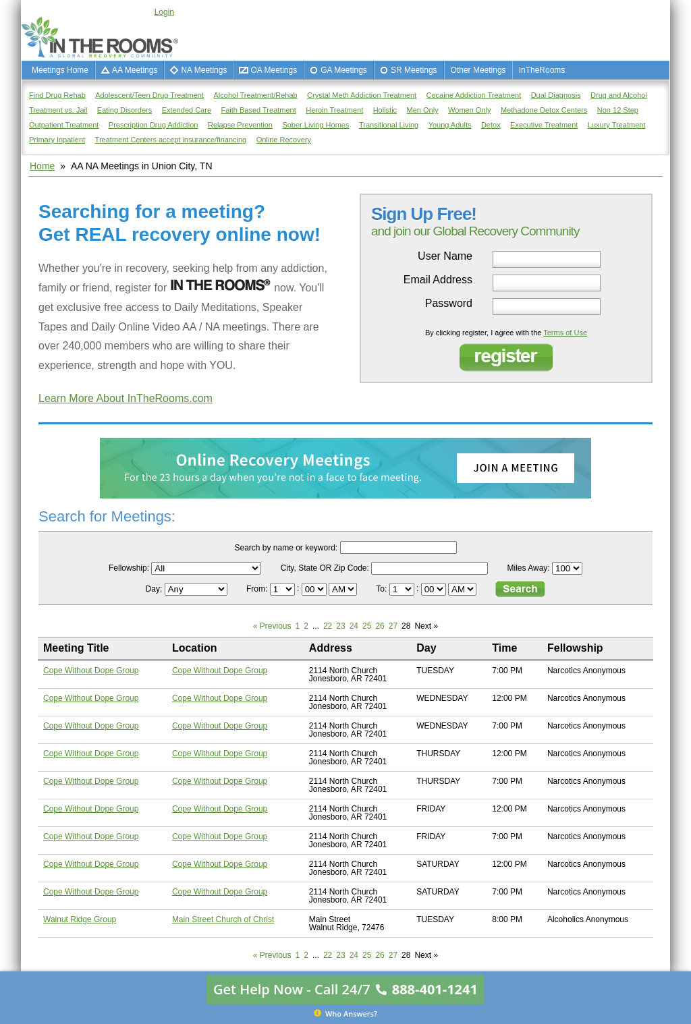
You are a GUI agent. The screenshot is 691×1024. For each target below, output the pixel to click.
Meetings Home (60, 70)
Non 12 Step (617, 110)
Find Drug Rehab (57, 95)
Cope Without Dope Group (90, 670)
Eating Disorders (124, 110)
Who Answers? (345, 1013)
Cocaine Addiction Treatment (474, 95)
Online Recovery (283, 140)
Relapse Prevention (240, 125)
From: (258, 589)
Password (448, 303)
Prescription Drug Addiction (153, 125)
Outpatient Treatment (64, 125)
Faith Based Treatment (258, 110)
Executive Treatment (544, 125)
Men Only (423, 110)
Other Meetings (478, 70)
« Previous (272, 626)
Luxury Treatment (617, 125)
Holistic (385, 110)
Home (42, 166)
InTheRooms (542, 70)
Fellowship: (129, 568)
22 (327, 626)
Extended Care (186, 110)
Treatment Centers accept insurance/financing (171, 140)
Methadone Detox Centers (544, 110)
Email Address (438, 280)
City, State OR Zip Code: (325, 568)
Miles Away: (528, 568)
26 (379, 626)
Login (164, 12)
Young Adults (450, 125)
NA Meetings (204, 70)
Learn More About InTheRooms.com (125, 398)
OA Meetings (273, 70)
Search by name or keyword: (285, 547)
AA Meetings (134, 70)
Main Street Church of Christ (223, 919)
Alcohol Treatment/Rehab (256, 95)
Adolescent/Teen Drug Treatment (149, 95)
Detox (491, 125)
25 (366, 626)
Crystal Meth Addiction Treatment (361, 95)
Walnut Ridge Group (79, 919)
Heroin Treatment (334, 110)
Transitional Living (388, 125)
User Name (445, 256)
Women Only (469, 110)
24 (354, 626)
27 (393, 626)
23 (340, 626)
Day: (155, 589)
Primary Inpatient (57, 140)
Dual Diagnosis (556, 95)
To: (382, 589)
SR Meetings (414, 70)
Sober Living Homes (315, 125)
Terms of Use (565, 333)
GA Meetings (344, 70)
